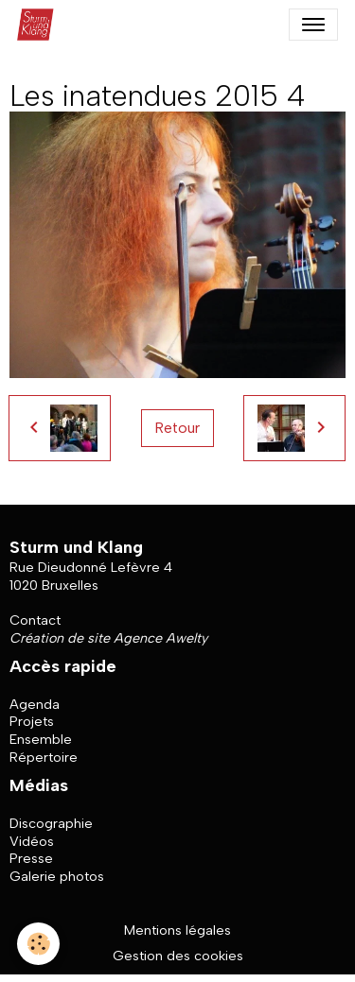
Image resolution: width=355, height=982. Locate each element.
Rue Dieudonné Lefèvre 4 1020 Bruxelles (90, 576)
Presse (31, 858)
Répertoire (43, 757)
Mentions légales (177, 930)
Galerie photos (56, 876)
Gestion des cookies (178, 955)
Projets (31, 721)
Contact (35, 620)
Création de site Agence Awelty (108, 637)
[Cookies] (38, 943)
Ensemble (40, 739)
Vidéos (31, 841)
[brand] (39, 25)
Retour (177, 428)
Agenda (34, 704)
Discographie (51, 823)
